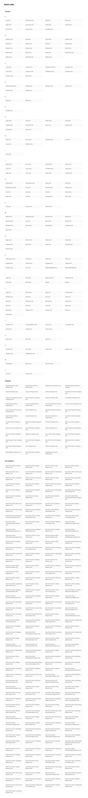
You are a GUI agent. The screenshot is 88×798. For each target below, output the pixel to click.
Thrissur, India (48, 324)
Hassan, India (28, 139)
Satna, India (8, 301)
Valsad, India (28, 349)
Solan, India (47, 305)
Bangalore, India (68, 39)
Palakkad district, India (10, 258)
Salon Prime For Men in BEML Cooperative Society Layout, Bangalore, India (73, 497)
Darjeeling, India (29, 86)
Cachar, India (8, 67)
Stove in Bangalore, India (31, 446)
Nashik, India (28, 244)
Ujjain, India (47, 339)
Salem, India (48, 292)
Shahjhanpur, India (29, 301)
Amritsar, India (9, 29)
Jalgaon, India (68, 164)
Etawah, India (28, 100)
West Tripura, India (49, 363)
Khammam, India (48, 187)
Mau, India (28, 221)
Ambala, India (48, 24)
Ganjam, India (9, 120)
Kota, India (28, 196)
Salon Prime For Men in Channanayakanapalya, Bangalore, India (13, 523)
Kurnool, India (68, 196)
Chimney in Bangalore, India (51, 391)
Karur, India (28, 187)
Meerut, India (48, 221)
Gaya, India (28, 120)
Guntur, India (48, 125)
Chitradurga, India (69, 71)
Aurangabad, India (49, 29)
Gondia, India (68, 120)
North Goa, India (9, 248)
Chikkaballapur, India (49, 71)
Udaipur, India (8, 339)
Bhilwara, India (9, 52)
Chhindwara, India (29, 71)
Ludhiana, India (48, 206)
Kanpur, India (48, 183)
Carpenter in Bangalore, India (12, 391)
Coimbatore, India (9, 75)
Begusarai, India (68, 43)
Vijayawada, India (9, 353)
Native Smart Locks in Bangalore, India (14, 428)
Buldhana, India (48, 57)
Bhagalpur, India (9, 48)
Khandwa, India (68, 187)
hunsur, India (8, 144)
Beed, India (47, 43)
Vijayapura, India (68, 349)
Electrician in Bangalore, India (51, 397)
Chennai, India (9, 71)
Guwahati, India (9, 129)
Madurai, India (9, 216)
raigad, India (8, 277)
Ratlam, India (28, 282)
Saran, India (47, 296)
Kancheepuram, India (30, 183)
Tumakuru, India (48, 329)
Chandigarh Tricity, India (50, 67)
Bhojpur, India (28, 52)
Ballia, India (28, 39)
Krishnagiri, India (48, 196)
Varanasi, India (48, 349)
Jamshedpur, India (49, 168)
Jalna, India (8, 168)
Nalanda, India (48, 240)
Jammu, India (28, 168)
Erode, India (8, 100)
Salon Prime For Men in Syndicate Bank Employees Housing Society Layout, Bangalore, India (73, 742)
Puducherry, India (9, 267)
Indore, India (8, 154)
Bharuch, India (68, 48)
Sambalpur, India (9, 296)
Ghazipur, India (48, 120)
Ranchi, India (8, 282)
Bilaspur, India (9, 57)
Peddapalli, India (9, 263)
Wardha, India (28, 363)
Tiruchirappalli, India (69, 324)
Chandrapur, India (69, 67)
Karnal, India (67, 183)
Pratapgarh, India (49, 263)
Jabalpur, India (9, 164)
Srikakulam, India (29, 310)
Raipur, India (28, 277)
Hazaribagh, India (49, 139)
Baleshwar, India (9, 39)
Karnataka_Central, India (11, 187)
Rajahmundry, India (49, 277)
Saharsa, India (29, 292)
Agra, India (8, 20)
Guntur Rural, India (29, 125)
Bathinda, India (29, 43)
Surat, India (67, 310)
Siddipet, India (68, 301)
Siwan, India (28, 305)
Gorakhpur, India (9, 125)
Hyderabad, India (29, 144)
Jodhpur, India (48, 173)
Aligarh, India (8, 24)
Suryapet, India (9, 314)
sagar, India (8, 292)
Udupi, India (28, 339)
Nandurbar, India (9, 244)
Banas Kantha (48, 39)
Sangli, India (28, 296)
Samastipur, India (68, 292)
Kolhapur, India (68, 192)
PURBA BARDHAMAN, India (51, 267)
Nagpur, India (8, 240)
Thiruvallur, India (9, 324)
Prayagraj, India (68, 263)
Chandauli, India (29, 67)
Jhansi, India (28, 173)
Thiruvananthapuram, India (31, 324)
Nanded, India (68, 240)
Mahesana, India (48, 216)
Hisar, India (67, 139)
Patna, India (67, 258)
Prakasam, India (29, 263)
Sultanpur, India (48, 310)
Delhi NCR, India (9, 90)
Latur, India (8, 206)
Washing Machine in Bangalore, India (13, 452)
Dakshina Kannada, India (11, 86)
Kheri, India (8, 192)
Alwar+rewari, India (30, 24)
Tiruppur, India (29, 329)
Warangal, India (9, 363)
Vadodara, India (9, 349)
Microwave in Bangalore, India (51, 422)
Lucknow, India (29, 206)
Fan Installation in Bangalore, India (72, 397)
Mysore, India (8, 229)
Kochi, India (28, 192)
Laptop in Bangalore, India (31, 415)
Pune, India (28, 267)
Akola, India (67, 20)
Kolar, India (47, 192)
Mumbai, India (29, 225)
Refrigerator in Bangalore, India (32, 434)
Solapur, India (68, 305)
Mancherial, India (9, 221)
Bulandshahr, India (29, 57)
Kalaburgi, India (9, 183)
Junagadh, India (68, 173)
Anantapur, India (29, 29)
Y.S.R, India (8, 373)
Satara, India (67, 296)
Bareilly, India (8, 43)
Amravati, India (68, 24)
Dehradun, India (68, 86)
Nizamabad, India (69, 244)
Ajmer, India (47, 20)
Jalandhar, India (48, 164)
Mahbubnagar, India (30, 216)
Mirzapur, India (68, 221)
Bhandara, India (29, 48)
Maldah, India (68, 216)
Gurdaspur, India (68, 125)
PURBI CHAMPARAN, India (70, 267)
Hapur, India (8, 139)
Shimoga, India (48, 301)
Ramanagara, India (69, 277)
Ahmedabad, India (29, 20)
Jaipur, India (28, 164)
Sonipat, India (8, 310)
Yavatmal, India (29, 373)
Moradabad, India (9, 225)
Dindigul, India (28, 90)
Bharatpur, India (48, 48)
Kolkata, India (8, 196)
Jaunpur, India (68, 168)
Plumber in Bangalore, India (51, 428)
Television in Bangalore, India (51, 446)
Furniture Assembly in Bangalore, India (73, 403)
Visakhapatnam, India (30, 353)
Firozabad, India (9, 110)
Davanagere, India (49, 86)
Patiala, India (48, 258)
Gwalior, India (28, 129)
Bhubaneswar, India (69, 52)
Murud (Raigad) (48, 225)
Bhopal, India (48, 52)
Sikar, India (8, 305)
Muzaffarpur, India (69, 225)
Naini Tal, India (29, 240)
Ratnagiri (47, 282)
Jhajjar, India (8, 173)
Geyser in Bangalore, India (31, 409)
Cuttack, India (28, 75)
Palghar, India (28, 258)
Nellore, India (48, 244)
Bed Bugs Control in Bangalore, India (53, 385)
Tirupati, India (8, 329)
